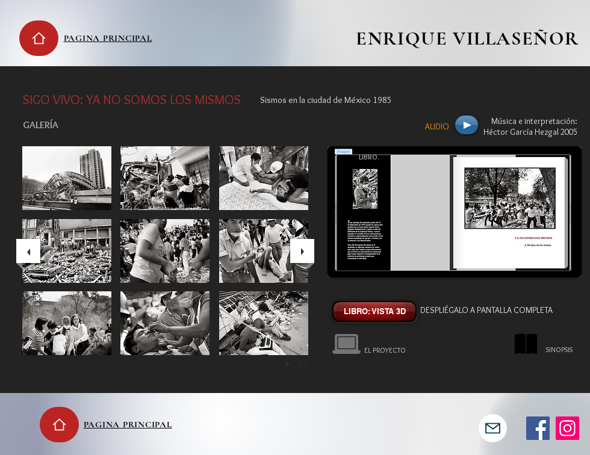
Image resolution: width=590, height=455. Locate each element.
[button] (66, 178)
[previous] (28, 251)
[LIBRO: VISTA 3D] (374, 311)
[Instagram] (567, 428)
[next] (302, 251)
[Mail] (493, 428)
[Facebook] (538, 428)
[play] (289, 363)
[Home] (38, 38)
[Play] (466, 125)
